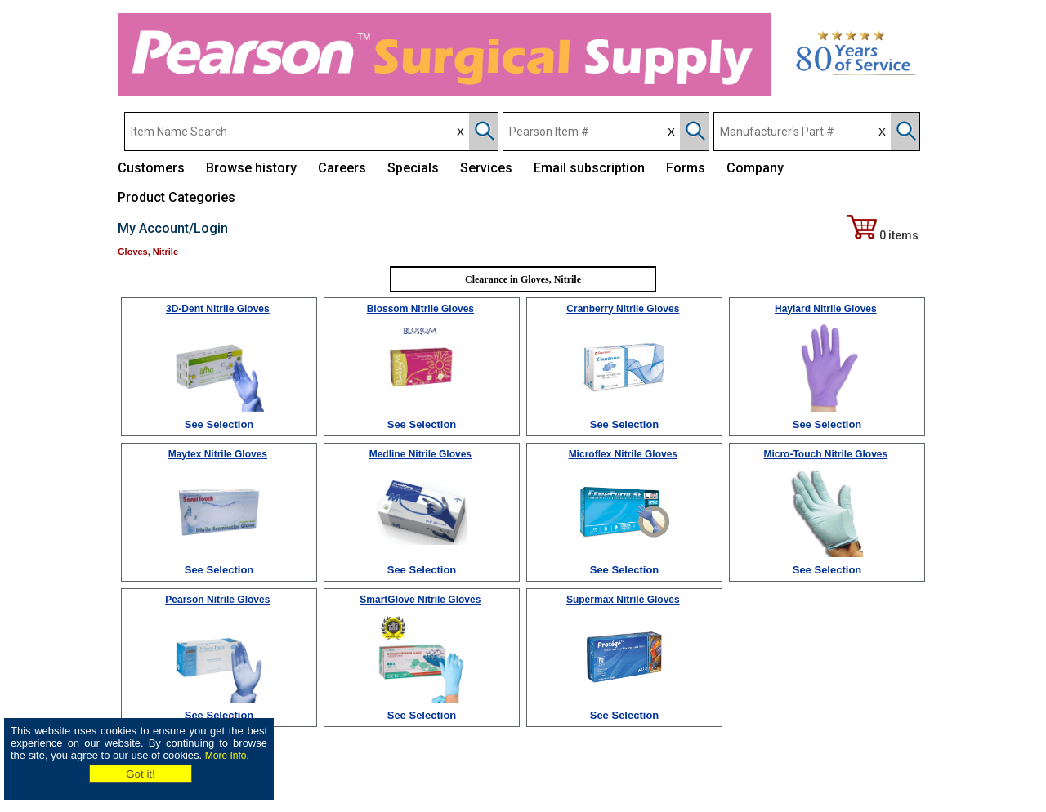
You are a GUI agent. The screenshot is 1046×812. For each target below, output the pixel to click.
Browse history (251, 168)
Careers (342, 168)
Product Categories (176, 197)
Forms (685, 168)
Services (486, 168)
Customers (151, 168)
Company (755, 168)
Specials (413, 168)
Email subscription (589, 168)
